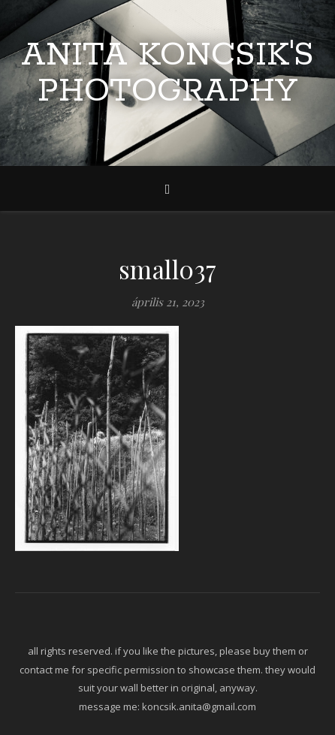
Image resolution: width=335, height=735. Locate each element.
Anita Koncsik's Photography (167, 74)
